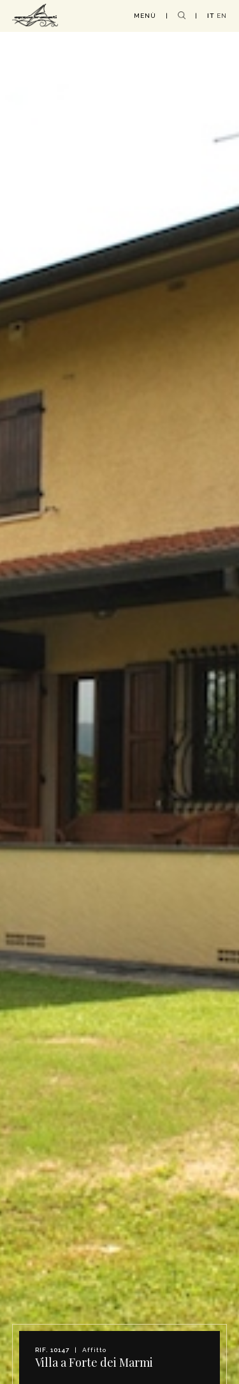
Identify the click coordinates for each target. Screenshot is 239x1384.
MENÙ (145, 15)
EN (222, 15)
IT (210, 15)
